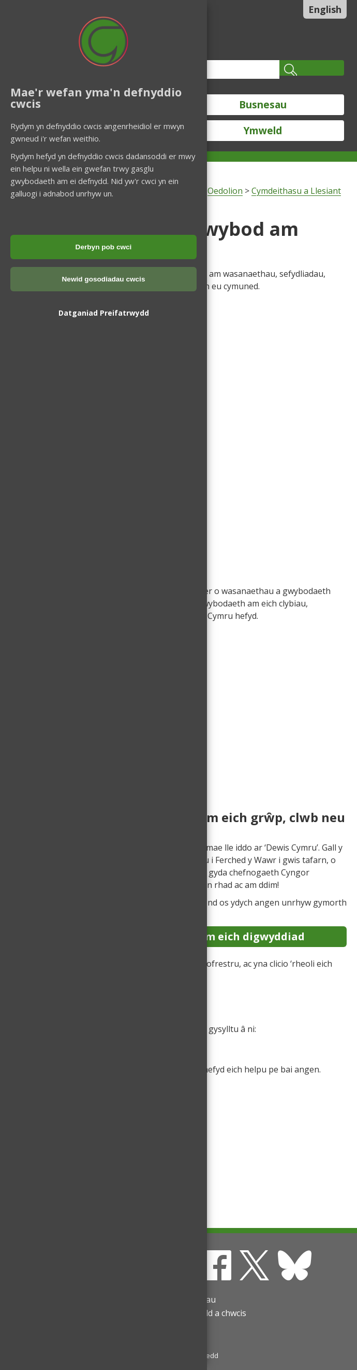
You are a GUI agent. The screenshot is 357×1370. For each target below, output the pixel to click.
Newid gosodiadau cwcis (103, 279)
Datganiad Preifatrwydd (103, 313)
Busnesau (263, 104)
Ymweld (263, 130)
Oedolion (225, 190)
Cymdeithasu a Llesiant (296, 190)
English (324, 9)
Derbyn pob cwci (104, 247)
